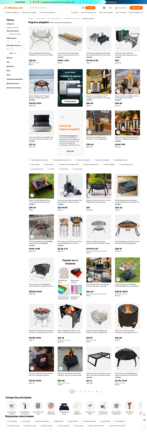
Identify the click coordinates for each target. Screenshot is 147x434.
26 (96, 391)
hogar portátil (35, 164)
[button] (83, 8)
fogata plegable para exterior (39, 160)
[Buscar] (90, 7)
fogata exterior (58, 421)
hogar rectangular (46, 426)
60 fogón (51, 169)
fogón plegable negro (120, 160)
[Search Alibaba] (54, 8)
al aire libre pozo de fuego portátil (68, 164)
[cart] (110, 8)
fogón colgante (119, 421)
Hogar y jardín (40, 18)
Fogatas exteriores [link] (89, 18)
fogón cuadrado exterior (91, 164)
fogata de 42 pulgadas (41, 421)
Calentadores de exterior (72, 18)
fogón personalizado (89, 421)
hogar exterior (78, 426)
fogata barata (63, 169)
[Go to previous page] (68, 391)
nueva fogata (25, 421)
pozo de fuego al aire (125, 164)
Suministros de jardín (54, 18)
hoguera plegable (108, 164)
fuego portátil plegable (82, 160)
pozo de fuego (77, 169)
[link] (144, 414)
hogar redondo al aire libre (95, 426)
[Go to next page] (101, 391)
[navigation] (15, 205)
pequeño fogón (105, 421)
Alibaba (30, 18)
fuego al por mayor (13, 426)
